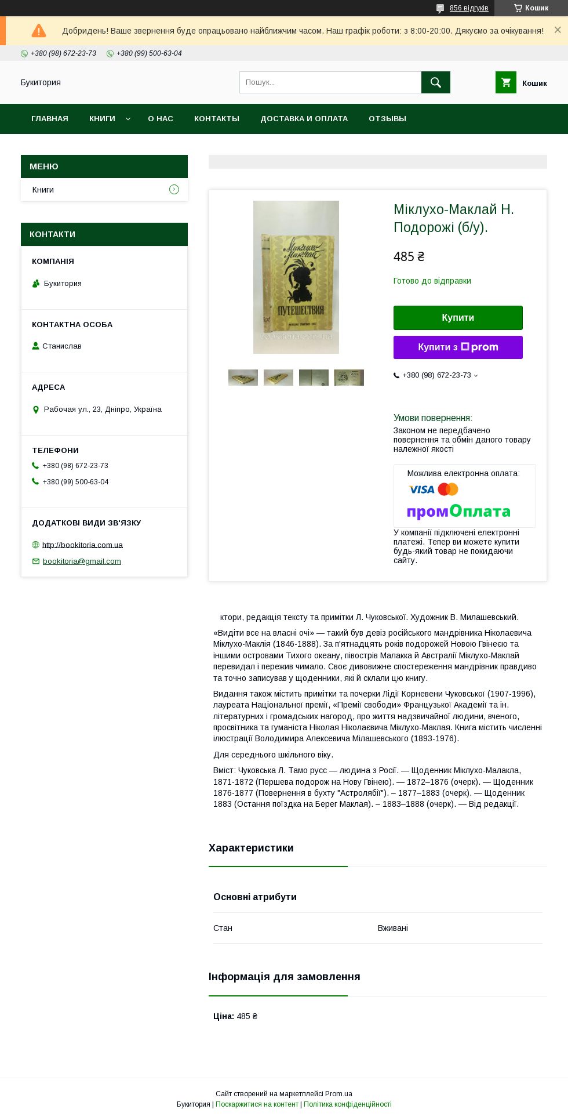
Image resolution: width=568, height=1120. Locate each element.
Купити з (458, 347)
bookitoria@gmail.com (82, 561)
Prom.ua (338, 1094)
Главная (49, 118)
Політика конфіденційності (348, 1104)
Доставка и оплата (304, 118)
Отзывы (387, 118)
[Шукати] (435, 82)
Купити (458, 317)
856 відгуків (469, 8)
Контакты (216, 118)
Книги (102, 118)
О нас (160, 118)
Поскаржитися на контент (257, 1104)
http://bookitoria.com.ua (82, 544)
